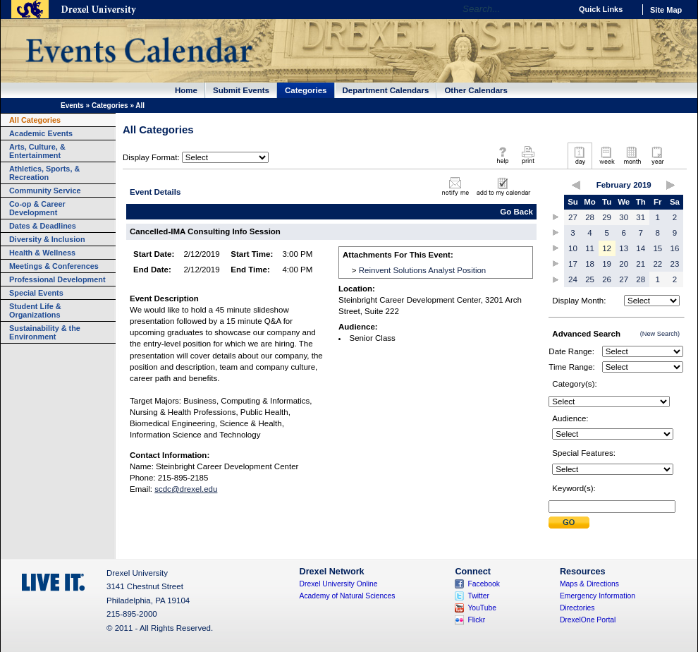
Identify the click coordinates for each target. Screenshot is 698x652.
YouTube (481, 608)
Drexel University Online (339, 584)
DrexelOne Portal (588, 620)
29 (606, 217)
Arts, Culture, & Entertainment (37, 151)
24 (572, 279)
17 (572, 264)
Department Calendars (386, 90)
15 (657, 248)
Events (72, 105)
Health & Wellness (42, 252)
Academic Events (41, 133)
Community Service (45, 190)
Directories (577, 608)
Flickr (476, 620)
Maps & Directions (589, 584)
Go (556, 9)
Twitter (478, 596)
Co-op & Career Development (37, 208)
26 (606, 279)
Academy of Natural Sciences (348, 596)
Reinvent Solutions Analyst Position (422, 270)
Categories (306, 90)
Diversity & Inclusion (47, 239)
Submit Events (241, 90)
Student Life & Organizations (35, 310)
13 (623, 248)
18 (589, 264)
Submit (569, 523)
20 (623, 264)
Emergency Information (597, 596)
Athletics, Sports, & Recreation (44, 172)
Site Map (666, 10)
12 (606, 248)
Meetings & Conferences (54, 266)
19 (606, 264)
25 (589, 279)
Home (186, 90)
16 (675, 248)
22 (657, 264)
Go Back (516, 211)
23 (675, 264)
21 (640, 264)
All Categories (35, 120)
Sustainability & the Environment (44, 332)
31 (640, 217)
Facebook (483, 584)
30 (623, 217)
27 (572, 217)
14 (640, 248)
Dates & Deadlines (42, 226)
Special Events (36, 293)
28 (589, 217)
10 (572, 248)
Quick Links (601, 9)
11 (589, 248)
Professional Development (57, 279)
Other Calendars (476, 90)
